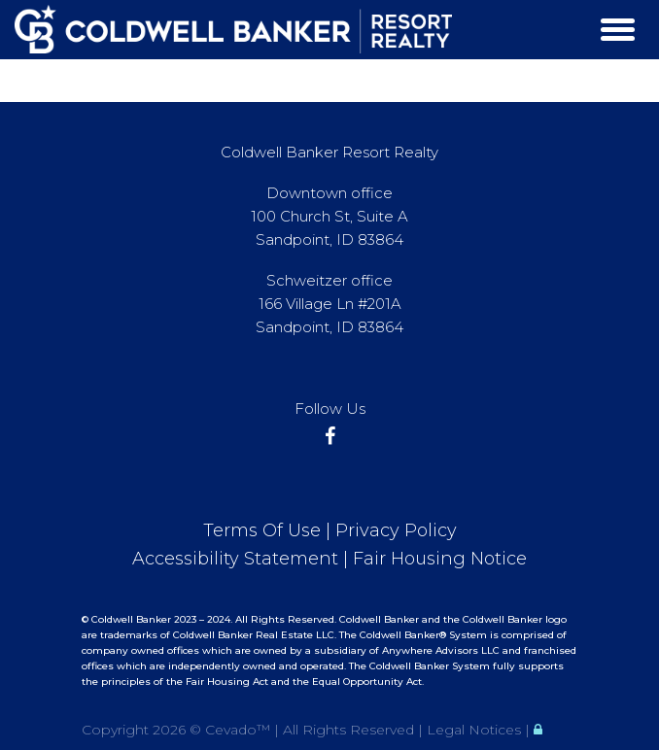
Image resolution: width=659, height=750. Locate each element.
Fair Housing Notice (440, 558)
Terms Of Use (262, 530)
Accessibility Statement (235, 558)
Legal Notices (476, 729)
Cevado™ (239, 729)
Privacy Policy (396, 530)
